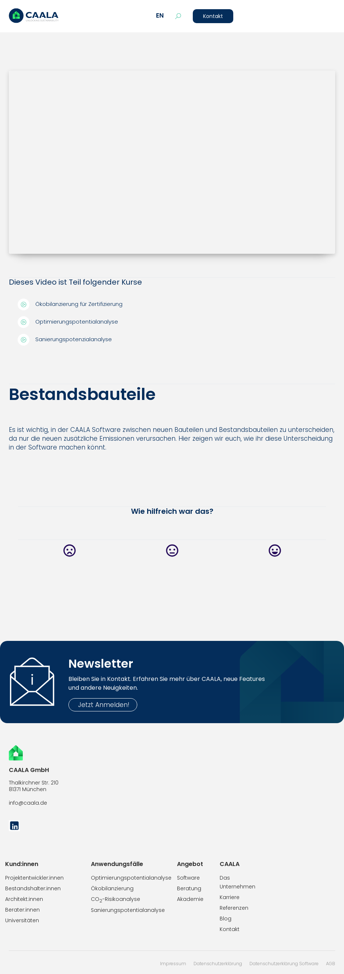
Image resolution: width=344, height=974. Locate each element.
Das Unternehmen (237, 882)
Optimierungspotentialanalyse (131, 877)
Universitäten (22, 920)
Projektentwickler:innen (34, 877)
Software (188, 877)
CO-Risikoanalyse (115, 899)
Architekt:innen (24, 899)
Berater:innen (22, 909)
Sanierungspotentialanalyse (128, 910)
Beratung (189, 888)
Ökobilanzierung (112, 888)
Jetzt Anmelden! (103, 704)
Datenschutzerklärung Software (284, 963)
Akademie (190, 899)
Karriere (230, 897)
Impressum (173, 963)
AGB (330, 963)
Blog (225, 918)
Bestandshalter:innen (33, 888)
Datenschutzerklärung (218, 963)
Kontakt (213, 16)
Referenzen (234, 908)
